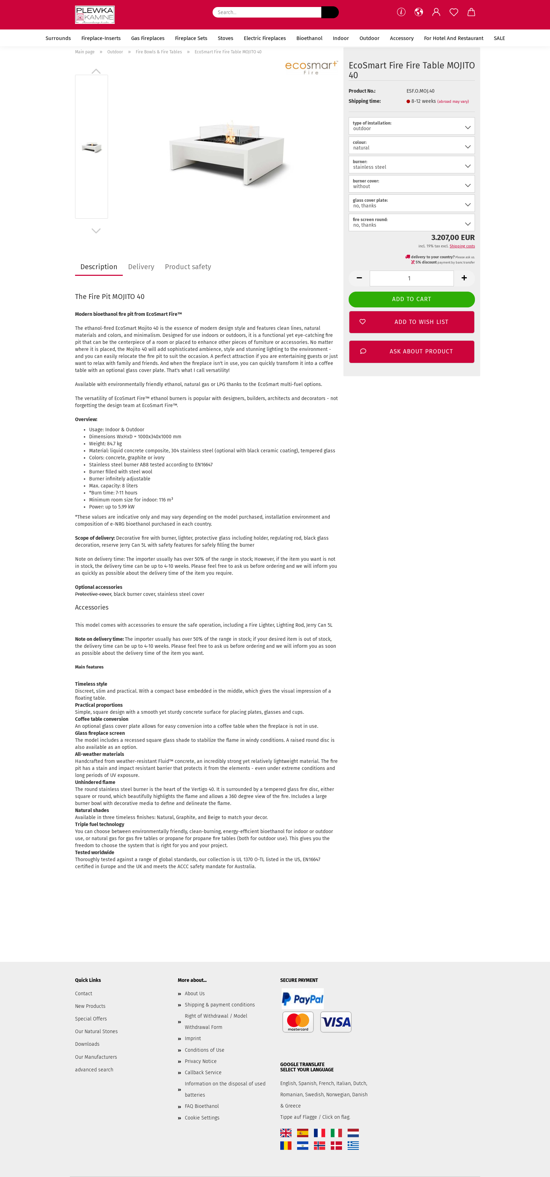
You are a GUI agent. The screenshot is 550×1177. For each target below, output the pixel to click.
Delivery (141, 266)
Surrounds (58, 38)
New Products (90, 1006)
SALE (499, 38)
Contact (83, 994)
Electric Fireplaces (265, 38)
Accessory (402, 38)
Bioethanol (309, 38)
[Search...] (330, 12)
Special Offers (91, 1019)
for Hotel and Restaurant (453, 38)
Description (99, 266)
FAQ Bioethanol (202, 1106)
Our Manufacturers (96, 1057)
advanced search (94, 1070)
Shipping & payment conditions (220, 1005)
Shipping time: (365, 101)
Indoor (341, 38)
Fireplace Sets (191, 38)
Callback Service (203, 1073)
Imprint (193, 1039)
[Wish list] (454, 12)
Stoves (225, 38)
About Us (195, 994)
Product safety (188, 266)
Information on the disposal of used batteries (225, 1089)
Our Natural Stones (96, 1032)
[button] (419, 12)
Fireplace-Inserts (101, 38)
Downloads (87, 1044)
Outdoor (370, 38)
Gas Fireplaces (148, 38)
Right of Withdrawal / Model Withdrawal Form (216, 1021)
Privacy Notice (201, 1061)
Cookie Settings (202, 1118)
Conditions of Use (204, 1050)
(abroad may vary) (453, 101)
